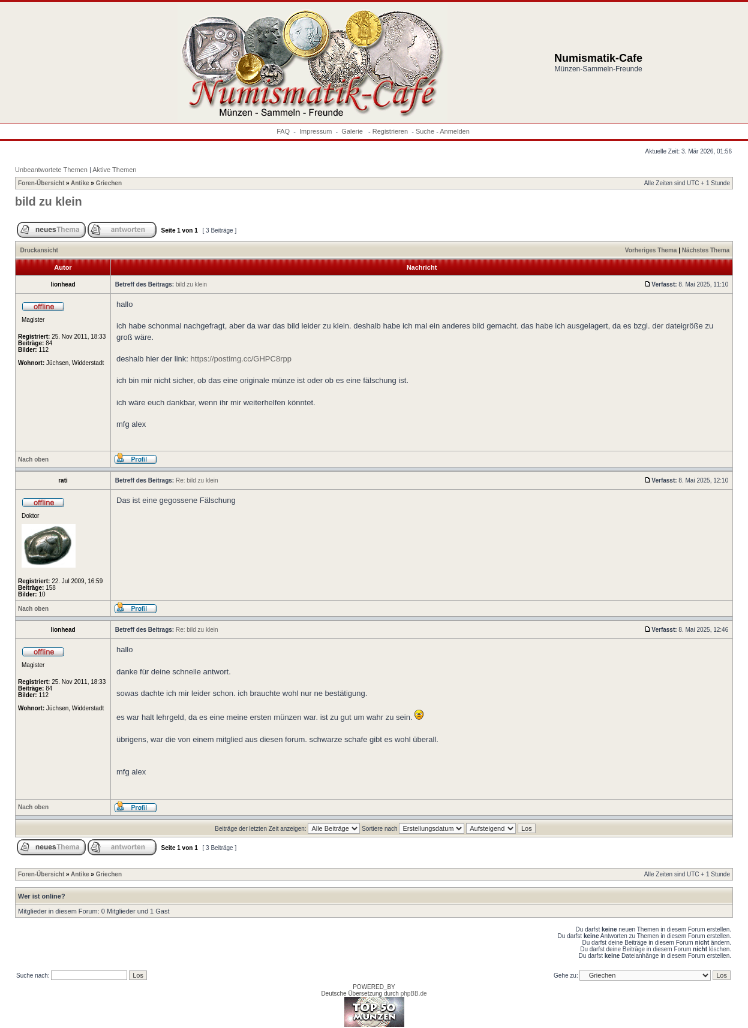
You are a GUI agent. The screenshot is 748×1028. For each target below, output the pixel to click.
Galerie (353, 131)
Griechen (109, 183)
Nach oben (33, 459)
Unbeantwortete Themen (51, 169)
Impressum (315, 131)
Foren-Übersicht (41, 183)
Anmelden (455, 131)
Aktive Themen (114, 169)
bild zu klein (48, 201)
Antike (80, 183)
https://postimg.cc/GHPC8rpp (241, 358)
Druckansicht (39, 250)
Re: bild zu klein (197, 480)
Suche (425, 131)
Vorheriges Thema (651, 250)
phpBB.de (414, 993)
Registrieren (390, 131)
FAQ (283, 131)
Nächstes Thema (705, 250)
